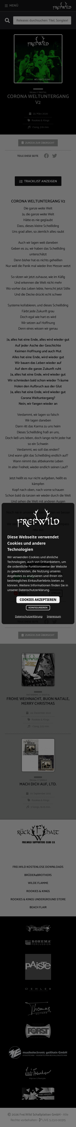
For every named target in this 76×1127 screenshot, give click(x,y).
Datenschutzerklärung (28, 616)
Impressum (54, 616)
